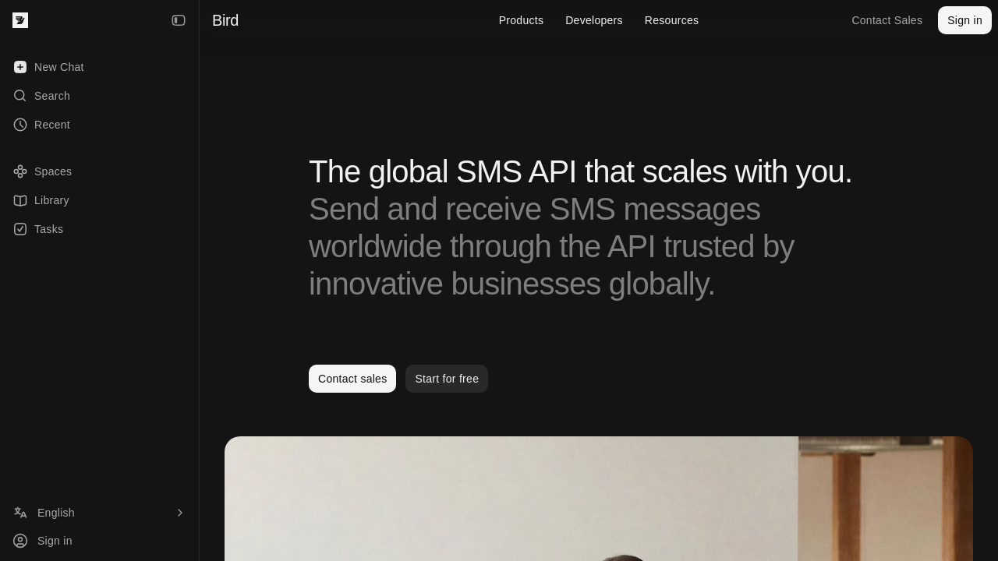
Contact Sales (886, 20)
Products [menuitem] (521, 20)
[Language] (99, 513)
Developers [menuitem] (594, 20)
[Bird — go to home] (20, 20)
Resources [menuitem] (672, 20)
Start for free (447, 378)
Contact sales (352, 378)
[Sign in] (99, 541)
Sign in (964, 20)
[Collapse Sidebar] (179, 20)
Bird (225, 20)
